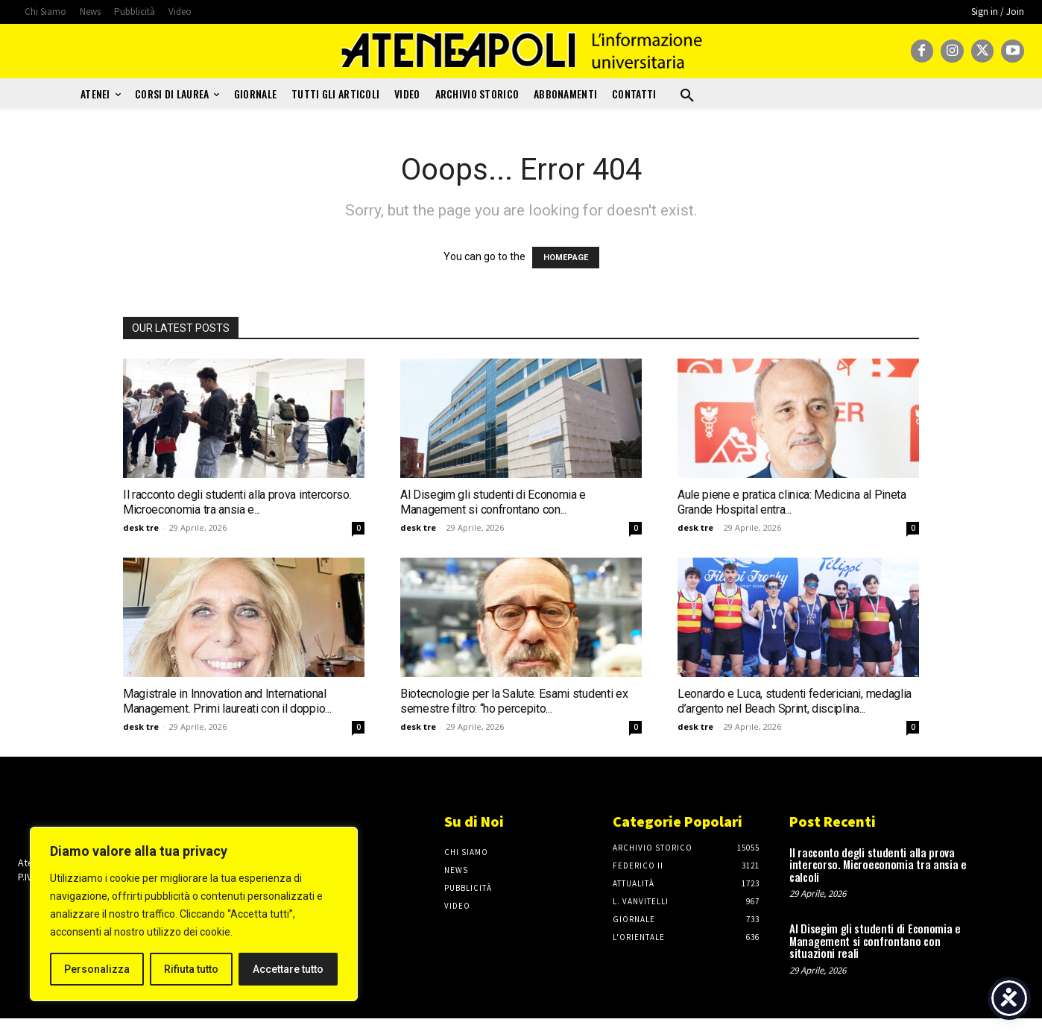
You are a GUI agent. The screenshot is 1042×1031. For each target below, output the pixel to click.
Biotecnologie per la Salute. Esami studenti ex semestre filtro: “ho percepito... (514, 701)
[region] (194, 914)
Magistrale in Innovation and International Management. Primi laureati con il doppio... (227, 701)
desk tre (141, 527)
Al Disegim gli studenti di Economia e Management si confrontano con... (493, 502)
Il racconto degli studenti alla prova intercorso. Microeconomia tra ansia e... (237, 502)
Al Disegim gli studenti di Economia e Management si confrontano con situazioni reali (875, 940)
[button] (687, 96)
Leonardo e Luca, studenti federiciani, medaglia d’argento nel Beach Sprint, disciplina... (795, 701)
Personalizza (97, 969)
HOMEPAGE (565, 257)
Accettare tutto (288, 969)
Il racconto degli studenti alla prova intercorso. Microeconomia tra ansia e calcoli (878, 864)
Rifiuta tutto (191, 969)
